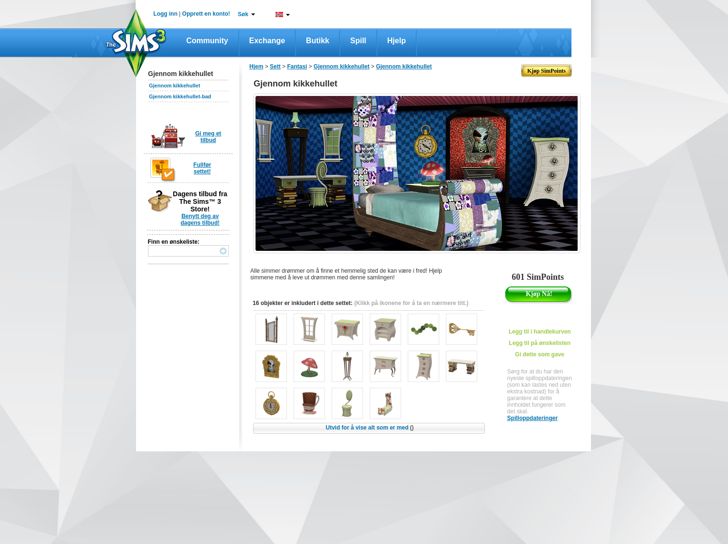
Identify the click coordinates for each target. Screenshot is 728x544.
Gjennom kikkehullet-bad (180, 96)
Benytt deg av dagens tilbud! (200, 219)
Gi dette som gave (539, 354)
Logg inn (165, 13)
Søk (243, 14)
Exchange (267, 41)
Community (207, 41)
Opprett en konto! (206, 13)
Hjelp (396, 41)
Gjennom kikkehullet (174, 85)
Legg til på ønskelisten (540, 343)
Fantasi (297, 66)
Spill (358, 41)
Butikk (317, 41)
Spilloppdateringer (532, 418)
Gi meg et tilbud (208, 136)
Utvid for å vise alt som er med (369, 427)
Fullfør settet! (202, 168)
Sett (275, 66)
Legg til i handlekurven (540, 331)
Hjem (256, 66)
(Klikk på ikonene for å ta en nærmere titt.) (411, 303)
